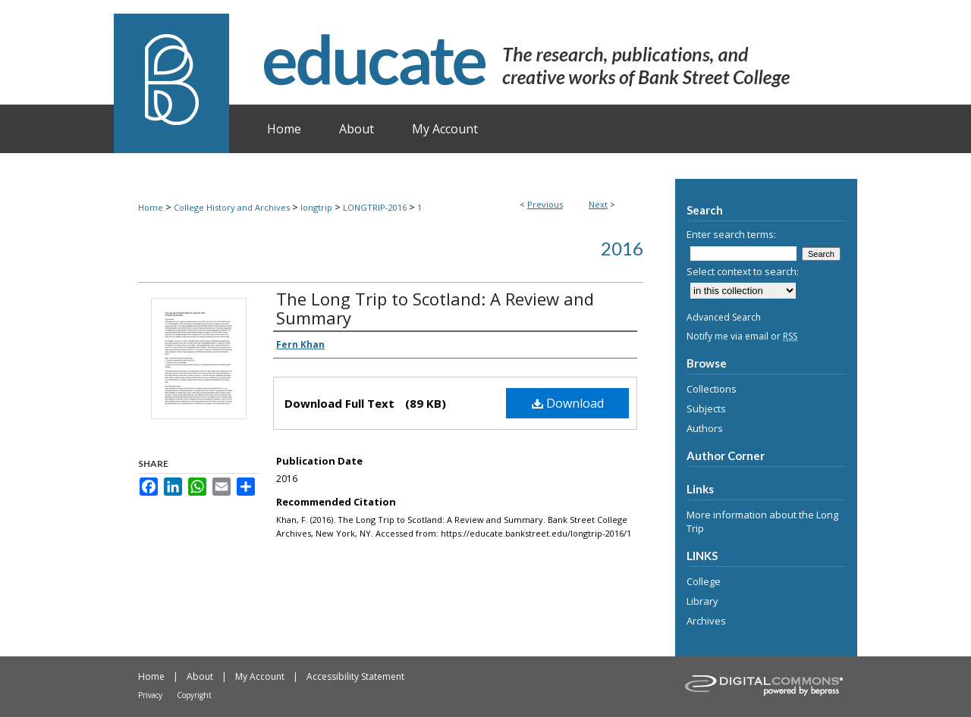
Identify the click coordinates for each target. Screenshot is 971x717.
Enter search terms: (731, 234)
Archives (706, 621)
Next (598, 204)
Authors (705, 428)
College (704, 581)
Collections (712, 389)
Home (150, 207)
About (200, 676)
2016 (622, 248)
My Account (259, 676)
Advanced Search (724, 317)
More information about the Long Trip (762, 521)
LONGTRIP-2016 (375, 207)
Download (568, 403)
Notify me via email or (742, 336)
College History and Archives (232, 207)
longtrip (316, 207)
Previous (545, 204)
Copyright (194, 695)
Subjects (706, 408)
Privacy (150, 695)
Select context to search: (743, 271)
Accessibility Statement (355, 676)
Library (702, 601)
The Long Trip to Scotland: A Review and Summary (435, 308)
